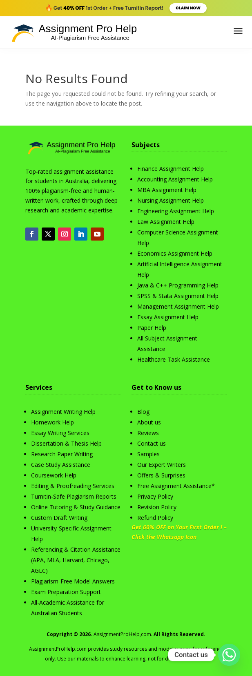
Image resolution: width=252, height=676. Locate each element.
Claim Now (188, 8)
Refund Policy (155, 517)
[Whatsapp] (229, 655)
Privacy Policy (155, 496)
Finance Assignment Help (170, 168)
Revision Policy (156, 507)
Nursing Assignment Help (170, 200)
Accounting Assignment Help (175, 179)
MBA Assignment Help (166, 190)
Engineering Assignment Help (175, 211)
